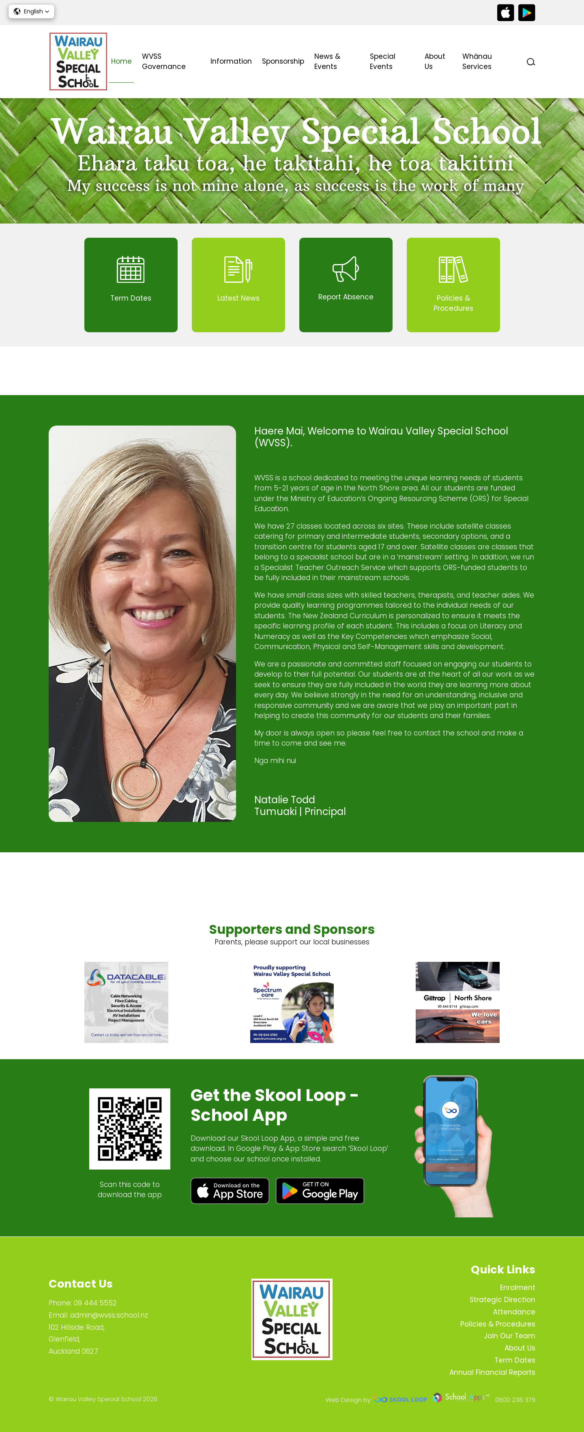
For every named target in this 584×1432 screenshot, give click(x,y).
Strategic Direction (502, 1300)
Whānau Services (477, 62)
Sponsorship (283, 61)
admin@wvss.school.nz (109, 1315)
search (531, 62)
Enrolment (517, 1287)
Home (121, 61)
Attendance (514, 1312)
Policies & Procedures (497, 1324)
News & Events (327, 62)
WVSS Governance (164, 62)
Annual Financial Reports (492, 1372)
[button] (31, 11)
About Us (435, 62)
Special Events (382, 62)
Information (231, 61)
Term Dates (514, 1360)
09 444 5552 (95, 1303)
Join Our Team (509, 1336)
